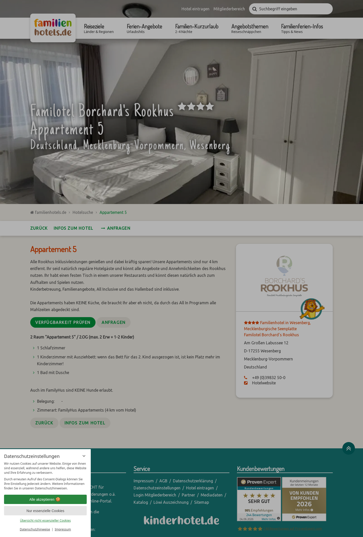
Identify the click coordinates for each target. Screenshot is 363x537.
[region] (45, 476)
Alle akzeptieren (45, 499)
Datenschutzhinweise (35, 529)
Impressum (63, 529)
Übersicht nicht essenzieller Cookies (45, 520)
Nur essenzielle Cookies (45, 511)
